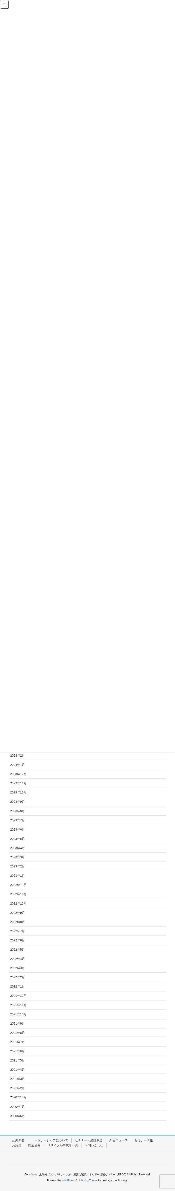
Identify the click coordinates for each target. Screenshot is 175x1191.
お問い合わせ (94, 1145)
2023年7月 (17, 820)
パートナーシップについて (49, 1140)
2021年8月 (17, 1032)
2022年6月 (17, 940)
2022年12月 (18, 885)
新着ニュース (118, 1140)
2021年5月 (17, 1060)
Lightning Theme (87, 1180)
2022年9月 (17, 912)
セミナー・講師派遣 (89, 1140)
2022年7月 (17, 931)
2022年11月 (18, 894)
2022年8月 (17, 922)
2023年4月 (17, 848)
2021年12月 (18, 995)
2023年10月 (18, 792)
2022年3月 (17, 968)
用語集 (16, 1145)
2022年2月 (17, 977)
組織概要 (18, 1140)
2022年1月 (17, 986)
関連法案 (34, 1145)
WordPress (68, 1180)
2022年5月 (17, 949)
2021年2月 (17, 1088)
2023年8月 (17, 811)
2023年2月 (17, 866)
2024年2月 (17, 755)
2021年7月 (17, 1042)
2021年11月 (18, 1005)
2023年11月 (18, 783)
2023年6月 (17, 829)
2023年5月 (17, 838)
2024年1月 (17, 764)
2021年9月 (17, 1023)
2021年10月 (18, 1014)
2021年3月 (17, 1079)
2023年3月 (17, 857)
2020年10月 (18, 1097)
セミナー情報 (143, 1140)
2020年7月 (17, 1106)
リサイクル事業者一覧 (62, 1145)
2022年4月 (17, 959)
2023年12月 (18, 774)
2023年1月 (17, 875)
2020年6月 (17, 1116)
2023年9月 (17, 801)
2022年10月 (18, 903)
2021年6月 (17, 1051)
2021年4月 (17, 1069)
